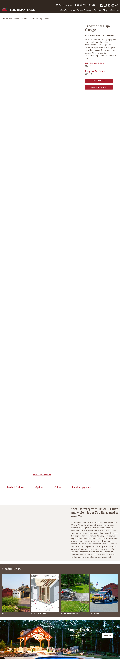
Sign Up (107, 635)
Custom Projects (84, 10)
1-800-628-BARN (85, 5)
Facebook (101, 5)
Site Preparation (69, 614)
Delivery (94, 614)
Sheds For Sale (20, 19)
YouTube (109, 5)
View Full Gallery (42, 475)
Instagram (105, 5)
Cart (116, 5)
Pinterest (112, 5)
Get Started (99, 81)
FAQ (4, 614)
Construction (38, 614)
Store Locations (66, 5)
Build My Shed (98, 87)
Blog (105, 10)
